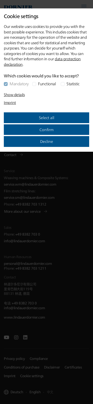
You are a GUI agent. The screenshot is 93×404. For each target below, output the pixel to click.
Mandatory (19, 83)
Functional (47, 83)
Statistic (73, 83)
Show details (14, 94)
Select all (46, 117)
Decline (46, 141)
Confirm (46, 129)
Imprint (10, 102)
